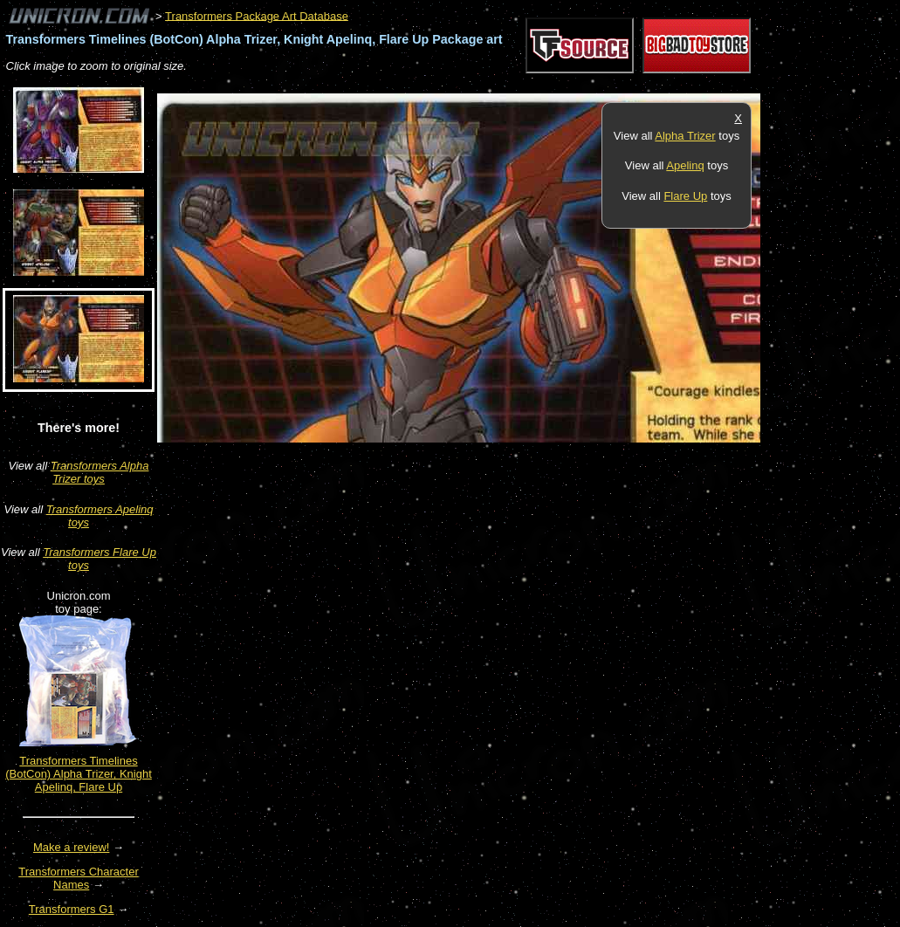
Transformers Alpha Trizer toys (100, 472)
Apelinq (685, 165)
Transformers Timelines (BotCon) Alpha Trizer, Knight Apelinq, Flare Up (78, 773)
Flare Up (685, 196)
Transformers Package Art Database (256, 15)
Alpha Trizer (685, 135)
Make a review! (71, 847)
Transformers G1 (71, 909)
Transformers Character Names (78, 878)
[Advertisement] (475, 84)
